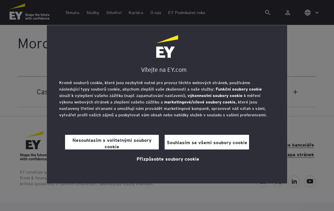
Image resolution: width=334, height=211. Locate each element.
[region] (167, 104)
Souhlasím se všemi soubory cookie (207, 142)
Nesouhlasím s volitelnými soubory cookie (111, 143)
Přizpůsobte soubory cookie (168, 158)
